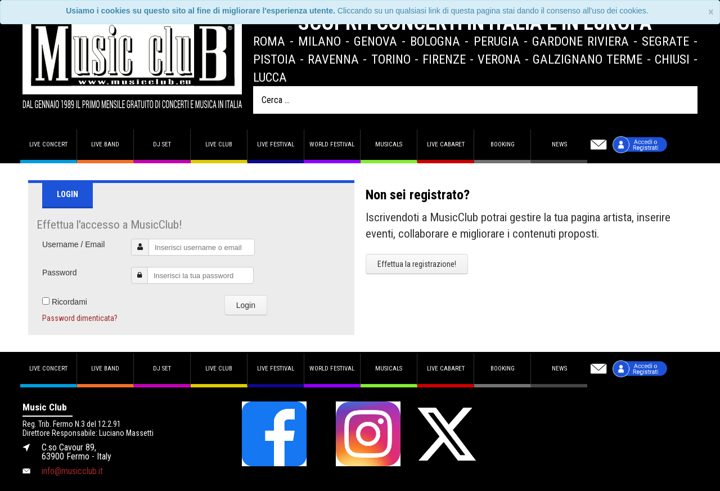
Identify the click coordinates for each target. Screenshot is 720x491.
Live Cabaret (446, 144)
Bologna (435, 41)
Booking (502, 144)
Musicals (388, 144)
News (559, 144)
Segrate (665, 41)
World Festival (331, 144)
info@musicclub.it (72, 471)
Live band (105, 144)
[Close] (711, 12)
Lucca (270, 77)
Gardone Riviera (580, 41)
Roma (269, 41)
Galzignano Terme (587, 59)
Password (59, 272)
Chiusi (672, 59)
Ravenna (333, 59)
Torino (391, 59)
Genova (375, 41)
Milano (319, 41)
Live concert (48, 144)
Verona (499, 59)
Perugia (496, 41)
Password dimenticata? (80, 318)
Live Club (218, 144)
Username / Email (73, 244)
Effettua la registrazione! (416, 264)
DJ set (162, 144)
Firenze (444, 59)
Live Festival (275, 144)
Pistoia (274, 59)
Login (245, 305)
